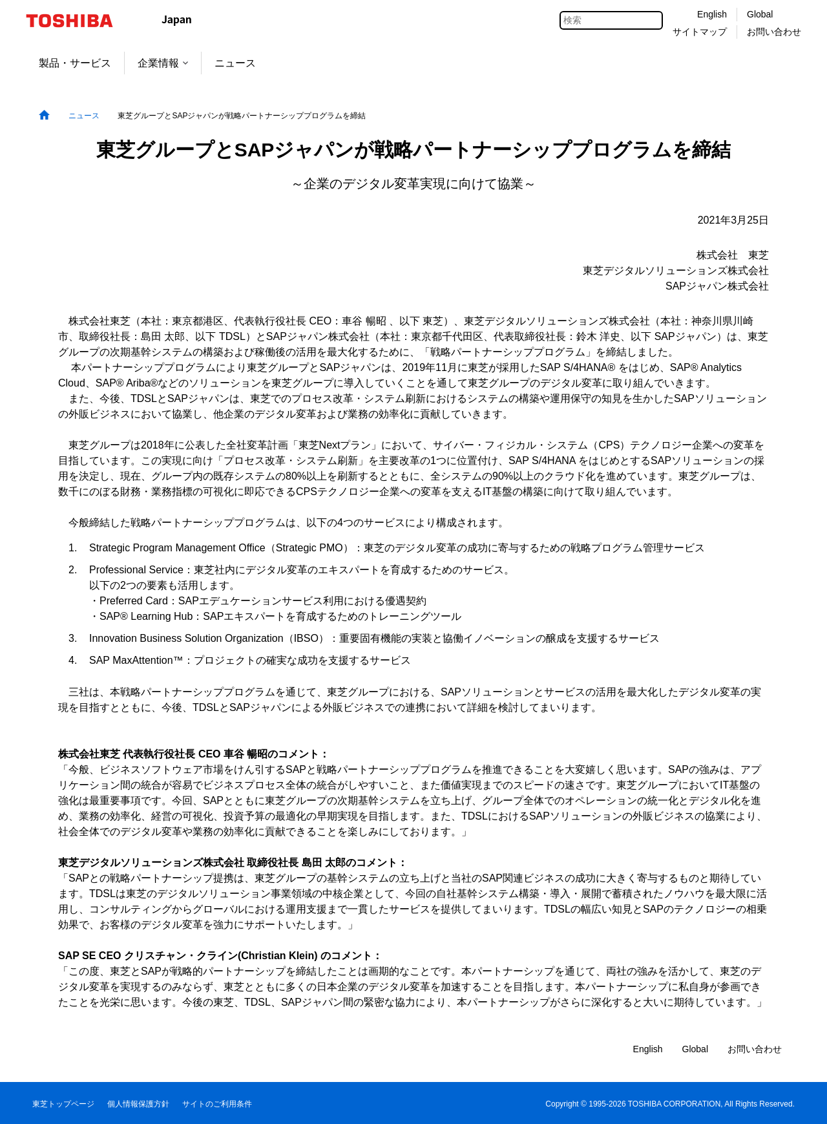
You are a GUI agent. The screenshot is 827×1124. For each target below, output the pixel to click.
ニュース (235, 63)
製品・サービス (75, 63)
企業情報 (163, 63)
